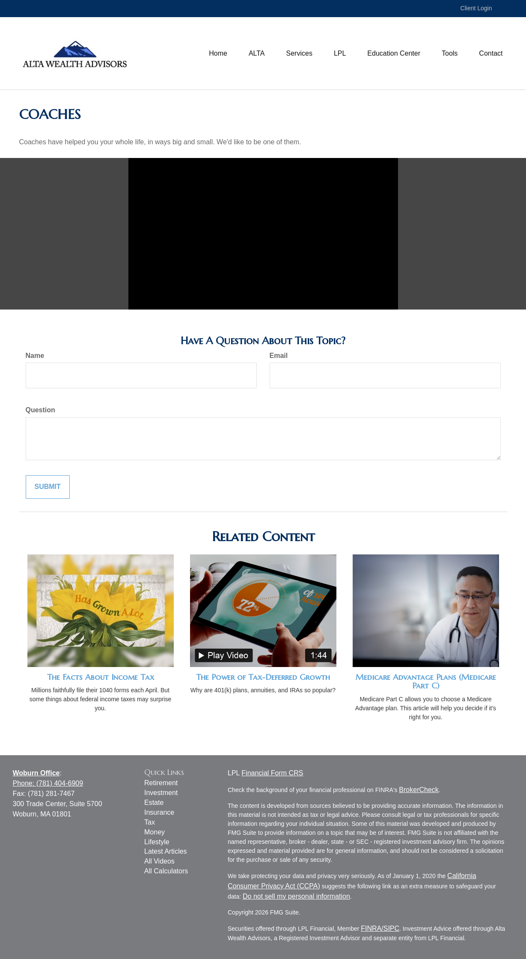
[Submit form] (48, 487)
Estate (153, 802)
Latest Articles (165, 851)
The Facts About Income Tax (100, 677)
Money (154, 832)
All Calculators (166, 871)
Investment (161, 792)
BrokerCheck (418, 789)
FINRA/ (372, 928)
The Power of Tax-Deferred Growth (263, 677)
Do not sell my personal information (296, 896)
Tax (149, 822)
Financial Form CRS (272, 773)
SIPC (391, 928)
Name (35, 355)
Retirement (161, 782)
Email (279, 355)
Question (40, 410)
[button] (257, 53)
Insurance (159, 812)
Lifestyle (156, 842)
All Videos (159, 861)
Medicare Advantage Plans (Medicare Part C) (426, 681)
